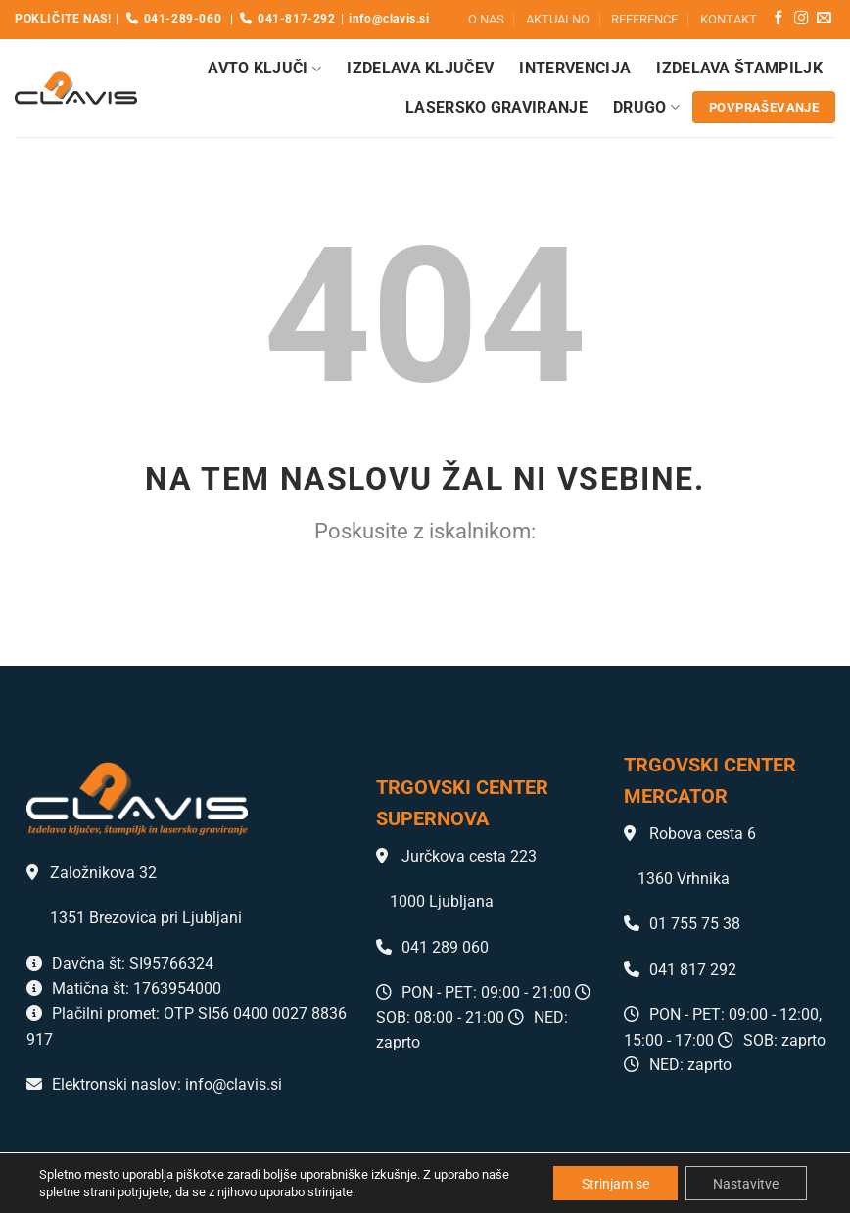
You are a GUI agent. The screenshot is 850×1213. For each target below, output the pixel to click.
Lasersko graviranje (496, 107)
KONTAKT (728, 19)
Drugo (646, 107)
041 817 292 (680, 969)
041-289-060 (173, 18)
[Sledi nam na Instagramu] (801, 18)
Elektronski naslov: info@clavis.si (154, 1084)
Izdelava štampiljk (739, 68)
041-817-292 (287, 18)
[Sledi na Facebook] (778, 18)
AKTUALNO (558, 19)
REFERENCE (644, 19)
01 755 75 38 (682, 923)
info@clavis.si (389, 18)
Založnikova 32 (91, 872)
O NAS (486, 19)
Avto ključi (264, 68)
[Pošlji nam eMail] (823, 18)
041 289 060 (432, 947)
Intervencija (575, 68)
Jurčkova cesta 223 (456, 856)
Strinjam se (611, 1182)
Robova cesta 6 (690, 833)
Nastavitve (745, 1182)
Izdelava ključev (420, 68)
